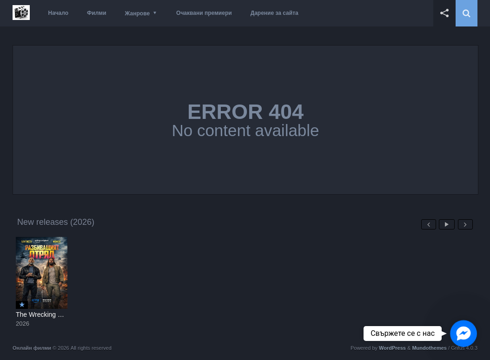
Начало (58, 13)
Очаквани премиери (204, 13)
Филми (96, 13)
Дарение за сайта (274, 13)
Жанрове (137, 13)
